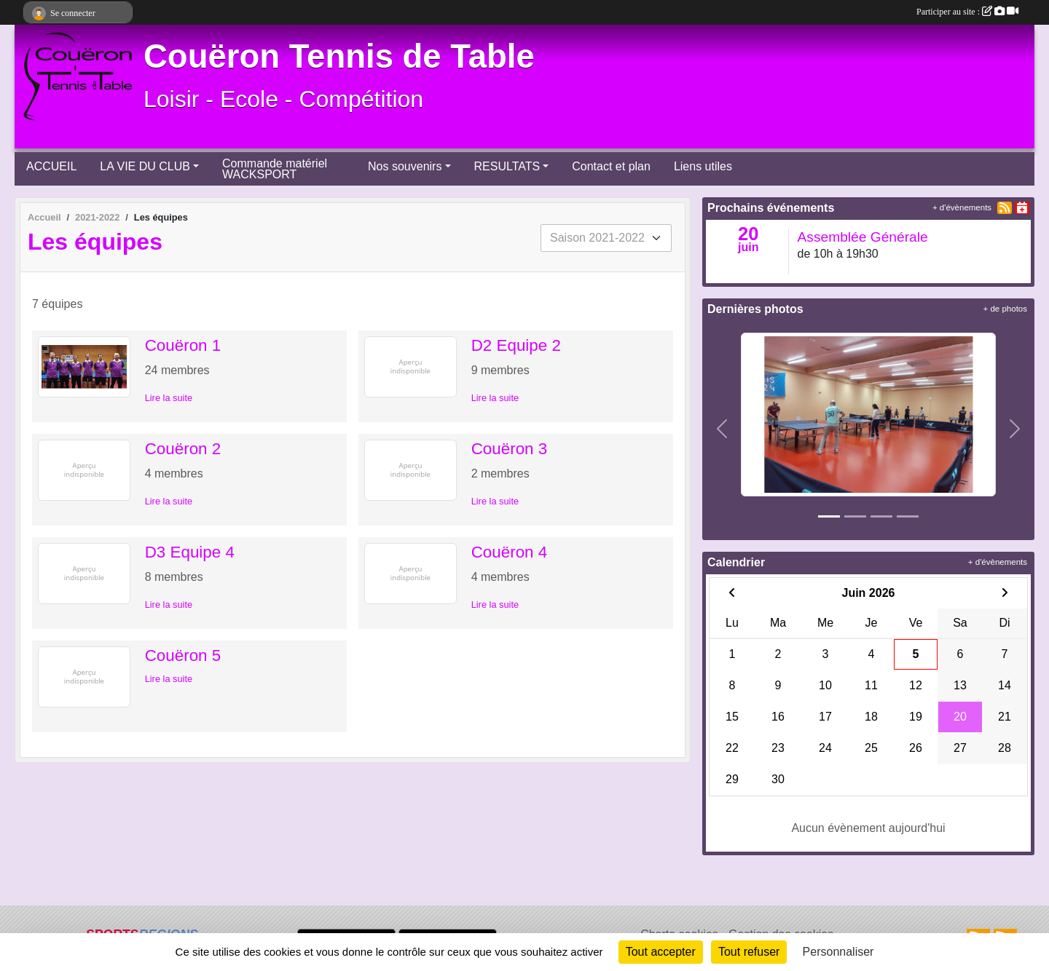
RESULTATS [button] (507, 166)
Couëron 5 (183, 655)
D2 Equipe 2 (516, 345)
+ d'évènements (961, 207)
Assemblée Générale (863, 237)
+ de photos (1005, 308)
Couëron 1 (183, 345)
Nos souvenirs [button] (404, 166)
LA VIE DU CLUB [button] (145, 166)
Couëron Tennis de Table (339, 56)
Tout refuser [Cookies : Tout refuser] (748, 952)
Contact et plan (611, 166)
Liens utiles (703, 166)
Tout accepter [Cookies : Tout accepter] (661, 952)
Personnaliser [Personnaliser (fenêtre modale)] (838, 952)
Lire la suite (168, 397)
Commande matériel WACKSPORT (274, 169)
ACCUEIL (51, 166)
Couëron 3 (509, 449)
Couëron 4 (509, 552)
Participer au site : (967, 12)
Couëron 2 (183, 449)
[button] (722, 428)
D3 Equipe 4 (190, 552)
